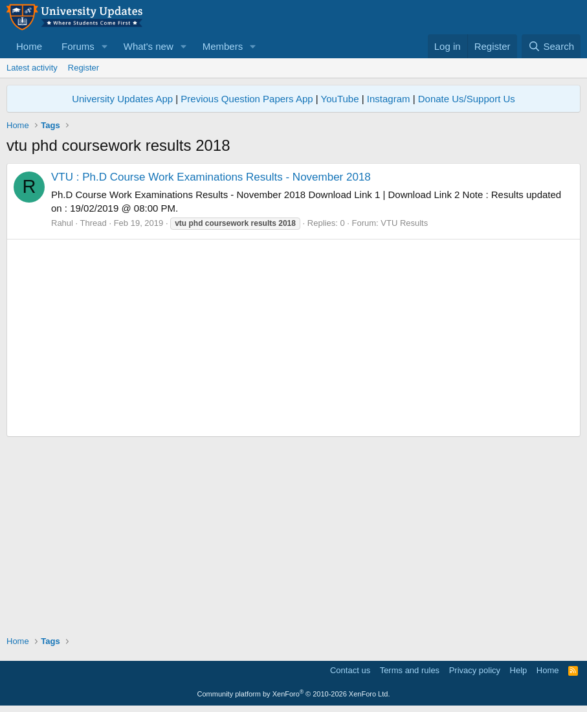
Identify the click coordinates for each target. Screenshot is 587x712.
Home (29, 46)
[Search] (551, 46)
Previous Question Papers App (247, 98)
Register (83, 67)
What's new (148, 46)
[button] (105, 46)
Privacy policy (474, 670)
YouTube (340, 98)
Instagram (388, 98)
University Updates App (122, 98)
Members (223, 46)
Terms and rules (409, 670)
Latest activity (32, 67)
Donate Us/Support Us (466, 98)
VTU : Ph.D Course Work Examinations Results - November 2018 (211, 177)
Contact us (350, 670)
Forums (77, 46)
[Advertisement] (293, 337)
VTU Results (404, 223)
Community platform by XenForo (293, 694)
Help (518, 670)
